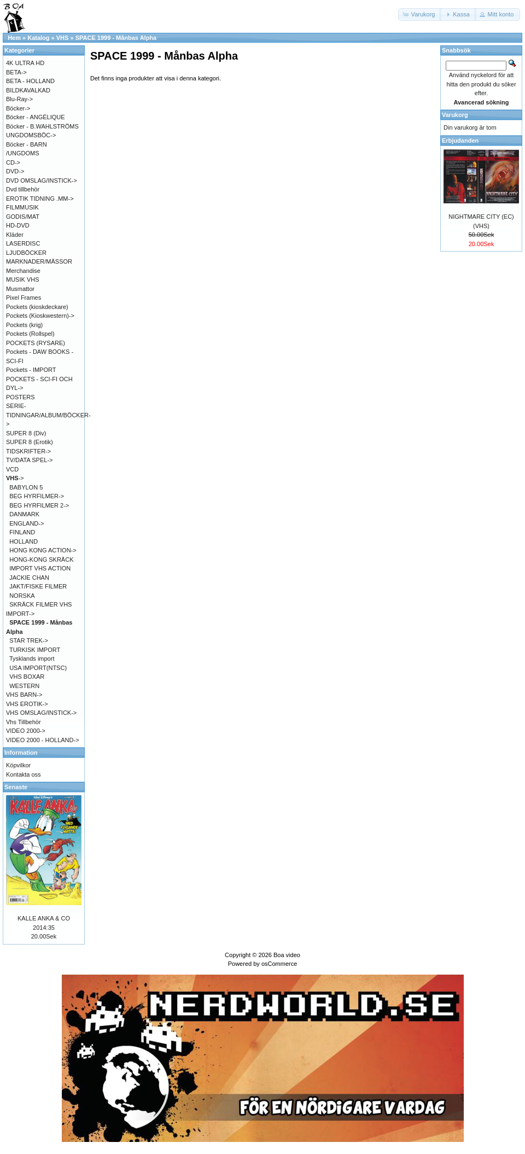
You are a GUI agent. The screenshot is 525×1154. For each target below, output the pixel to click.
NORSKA (21, 595)
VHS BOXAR (26, 676)
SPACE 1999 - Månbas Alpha (116, 37)
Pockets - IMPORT (31, 369)
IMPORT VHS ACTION (40, 568)
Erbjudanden (460, 140)
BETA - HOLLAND (30, 81)
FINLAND (22, 532)
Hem (14, 37)
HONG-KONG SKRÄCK (41, 559)
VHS (62, 37)
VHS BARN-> (24, 694)
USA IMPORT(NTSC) (38, 668)
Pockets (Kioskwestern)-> (40, 315)
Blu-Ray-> (19, 99)
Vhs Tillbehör (23, 722)
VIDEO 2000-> (25, 730)
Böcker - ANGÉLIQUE (35, 117)
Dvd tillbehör (22, 189)
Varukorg (455, 115)
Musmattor (20, 288)
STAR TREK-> (28, 640)
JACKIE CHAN (29, 577)
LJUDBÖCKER (26, 252)
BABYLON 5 (26, 487)
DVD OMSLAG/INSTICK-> (41, 180)
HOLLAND (23, 541)
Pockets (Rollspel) (30, 333)
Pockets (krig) (24, 325)
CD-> (13, 162)
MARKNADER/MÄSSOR (39, 261)
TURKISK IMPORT (34, 649)
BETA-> (16, 72)
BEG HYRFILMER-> (36, 496)
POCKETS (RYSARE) (35, 343)
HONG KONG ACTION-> (43, 550)
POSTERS (20, 397)
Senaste (15, 787)
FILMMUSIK (22, 207)
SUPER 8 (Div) (26, 433)
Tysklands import (32, 658)
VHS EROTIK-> (27, 704)
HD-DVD (18, 225)
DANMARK (24, 514)
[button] (420, 14)
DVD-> (15, 171)
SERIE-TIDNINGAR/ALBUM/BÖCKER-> (48, 415)
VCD (12, 469)
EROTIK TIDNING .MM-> (40, 198)
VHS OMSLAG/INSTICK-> (41, 712)
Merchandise (23, 270)
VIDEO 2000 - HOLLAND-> (42, 740)
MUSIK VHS (22, 279)
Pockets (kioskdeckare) (37, 307)
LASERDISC (23, 243)
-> (15, 478)
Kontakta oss (23, 774)
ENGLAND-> (26, 523)
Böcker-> (18, 108)
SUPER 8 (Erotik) (29, 442)
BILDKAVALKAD (28, 90)
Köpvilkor (18, 765)
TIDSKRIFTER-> (28, 451)
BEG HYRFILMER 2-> (39, 505)
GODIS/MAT (22, 216)
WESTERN (24, 686)
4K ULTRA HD (25, 63)
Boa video (286, 955)
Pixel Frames (23, 297)
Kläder (15, 234)
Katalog (38, 37)
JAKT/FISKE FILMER (38, 586)
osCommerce (279, 963)
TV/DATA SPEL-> (29, 460)
